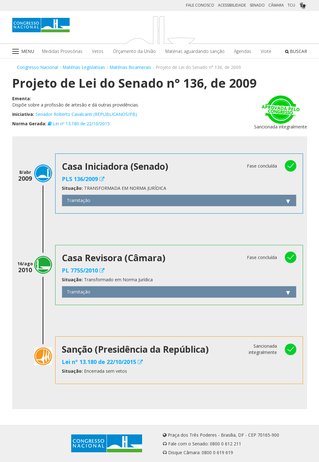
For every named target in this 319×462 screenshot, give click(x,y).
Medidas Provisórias (62, 51)
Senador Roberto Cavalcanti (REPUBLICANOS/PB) (86, 114)
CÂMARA (276, 5)
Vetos (98, 51)
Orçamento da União (134, 51)
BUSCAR (296, 51)
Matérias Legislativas (83, 67)
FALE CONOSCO (200, 5)
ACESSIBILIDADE (232, 5)
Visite (266, 51)
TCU (291, 5)
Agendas (242, 51)
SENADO (257, 5)
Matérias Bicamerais (130, 67)
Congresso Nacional (37, 67)
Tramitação (78, 200)
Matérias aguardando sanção (195, 51)
